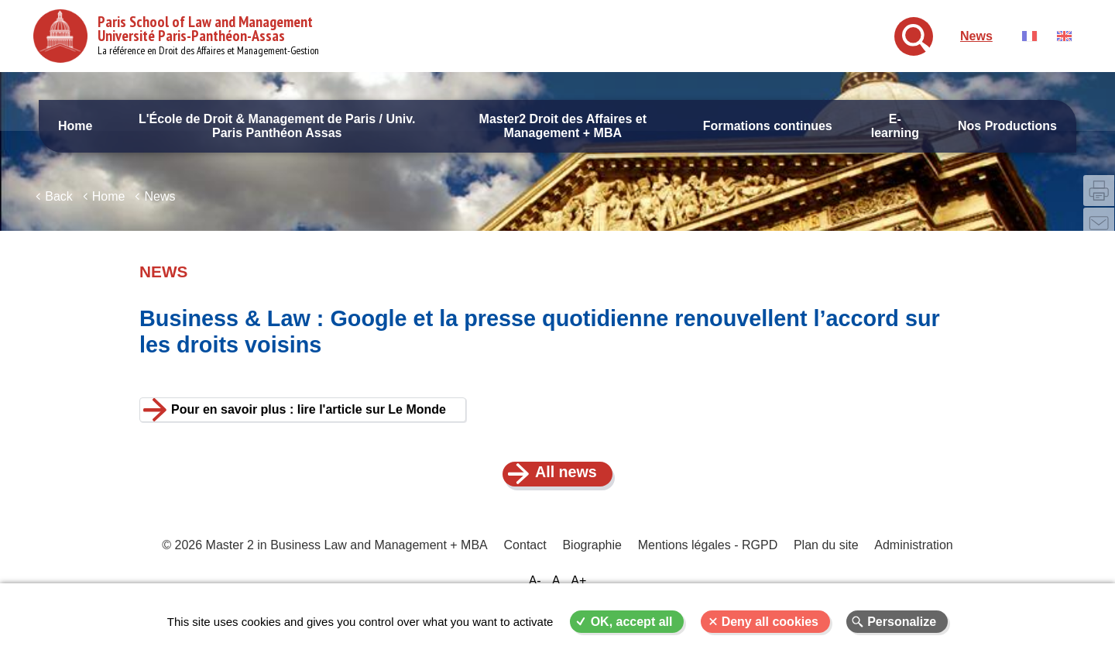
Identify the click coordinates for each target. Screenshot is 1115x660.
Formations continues (767, 125)
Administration (912, 557)
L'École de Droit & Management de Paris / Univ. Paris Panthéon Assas (277, 125)
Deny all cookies (770, 621)
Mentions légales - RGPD (707, 557)
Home (75, 125)
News (976, 36)
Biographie (593, 557)
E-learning (895, 125)
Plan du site (825, 557)
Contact (526, 557)
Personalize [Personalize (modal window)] (901, 621)
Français (1029, 36)
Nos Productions (1007, 125)
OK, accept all (632, 621)
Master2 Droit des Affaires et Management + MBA (563, 125)
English (1064, 36)
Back (59, 207)
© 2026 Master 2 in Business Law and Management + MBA (326, 557)
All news (566, 483)
